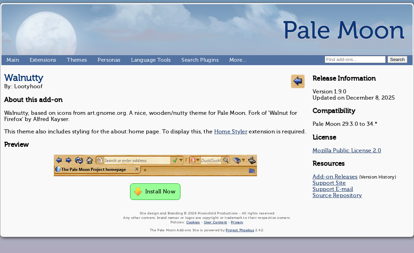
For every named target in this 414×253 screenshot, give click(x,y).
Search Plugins (184, 60)
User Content (215, 222)
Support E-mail (333, 189)
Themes (69, 60)
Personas (100, 60)
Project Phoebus (240, 230)
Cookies (193, 222)
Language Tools (134, 60)
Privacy (237, 222)
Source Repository (337, 195)
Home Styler (230, 132)
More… (232, 60)
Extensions (32, 60)
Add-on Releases (335, 177)
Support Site (329, 183)
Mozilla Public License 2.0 (347, 151)
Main (9, 60)
